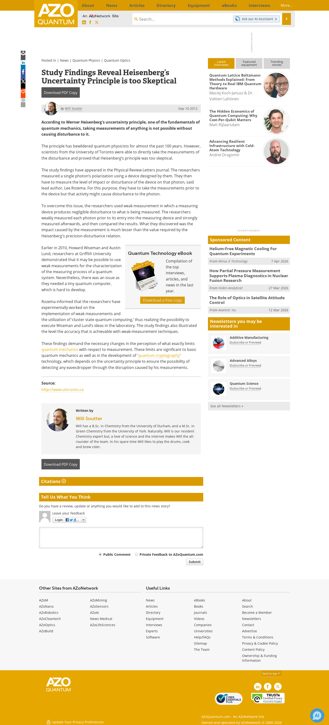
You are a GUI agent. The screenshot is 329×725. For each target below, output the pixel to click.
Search (247, 606)
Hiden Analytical (230, 285)
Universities (203, 631)
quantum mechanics (59, 349)
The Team (202, 649)
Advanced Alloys (243, 356)
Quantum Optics (117, 60)
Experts (152, 631)
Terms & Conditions (257, 637)
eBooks (199, 600)
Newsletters (251, 618)
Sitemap (200, 643)
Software (153, 637)
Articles (152, 606)
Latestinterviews (221, 63)
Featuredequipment (249, 63)
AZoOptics (47, 625)
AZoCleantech (50, 618)
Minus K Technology (233, 260)
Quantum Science (244, 379)
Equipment (154, 618)
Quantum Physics (86, 60)
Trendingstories (276, 63)
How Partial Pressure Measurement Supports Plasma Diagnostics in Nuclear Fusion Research (249, 273)
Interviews (154, 625)
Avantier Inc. (227, 306)
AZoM (43, 600)
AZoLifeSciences (102, 625)
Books (198, 606)
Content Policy (253, 649)
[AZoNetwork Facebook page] (90, 22)
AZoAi (94, 612)
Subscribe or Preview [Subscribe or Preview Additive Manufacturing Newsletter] (245, 338)
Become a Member (257, 612)
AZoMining (98, 600)
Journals (200, 612)
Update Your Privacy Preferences (75, 719)
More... (282, 5)
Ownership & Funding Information (259, 658)
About (247, 600)
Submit (195, 562)
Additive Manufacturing (249, 333)
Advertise (249, 631)
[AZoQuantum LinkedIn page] (84, 22)
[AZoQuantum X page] (97, 22)
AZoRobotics (49, 612)
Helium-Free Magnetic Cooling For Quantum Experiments (248, 250)
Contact (248, 625)
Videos (199, 618)
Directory (153, 612)
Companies (203, 625)
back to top (271, 673)
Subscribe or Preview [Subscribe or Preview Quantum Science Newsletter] (245, 384)
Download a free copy (162, 300)
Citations (53, 481)
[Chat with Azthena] (317, 715)
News (64, 60)
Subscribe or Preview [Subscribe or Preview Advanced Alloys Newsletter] (245, 361)
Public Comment (117, 554)
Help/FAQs (202, 637)
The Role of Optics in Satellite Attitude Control (244, 296)
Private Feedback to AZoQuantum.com (171, 554)
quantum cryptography (159, 355)
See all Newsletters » (226, 402)
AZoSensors (99, 606)
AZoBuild (46, 631)
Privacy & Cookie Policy (260, 643)
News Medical (101, 618)
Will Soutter (89, 418)
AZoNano (46, 606)
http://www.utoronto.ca (62, 389)
